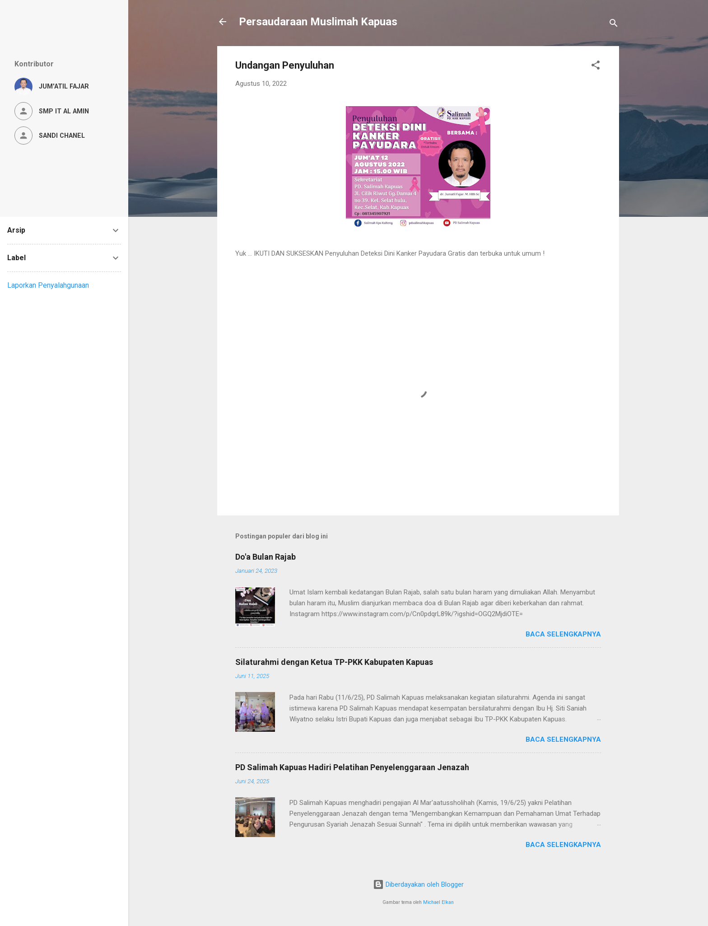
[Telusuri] (613, 24)
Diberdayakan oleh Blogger (418, 884)
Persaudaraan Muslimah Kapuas (318, 21)
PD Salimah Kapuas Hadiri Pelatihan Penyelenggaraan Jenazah (352, 767)
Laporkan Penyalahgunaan (48, 285)
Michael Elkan (438, 902)
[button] (595, 67)
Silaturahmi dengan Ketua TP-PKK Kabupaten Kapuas (334, 662)
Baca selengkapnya (563, 634)
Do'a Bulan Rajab (265, 556)
